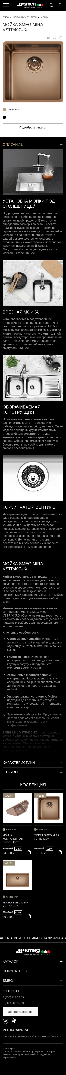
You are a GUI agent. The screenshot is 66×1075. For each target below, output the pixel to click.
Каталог (6, 5)
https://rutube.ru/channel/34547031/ (13, 1021)
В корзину (28, 852)
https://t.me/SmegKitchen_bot (5, 1021)
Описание (33, 144)
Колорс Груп (9, 1048)
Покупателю (33, 971)
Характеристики (33, 763)
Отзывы (33, 772)
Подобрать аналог (33, 127)
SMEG (33, 981)
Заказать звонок (59, 5)
